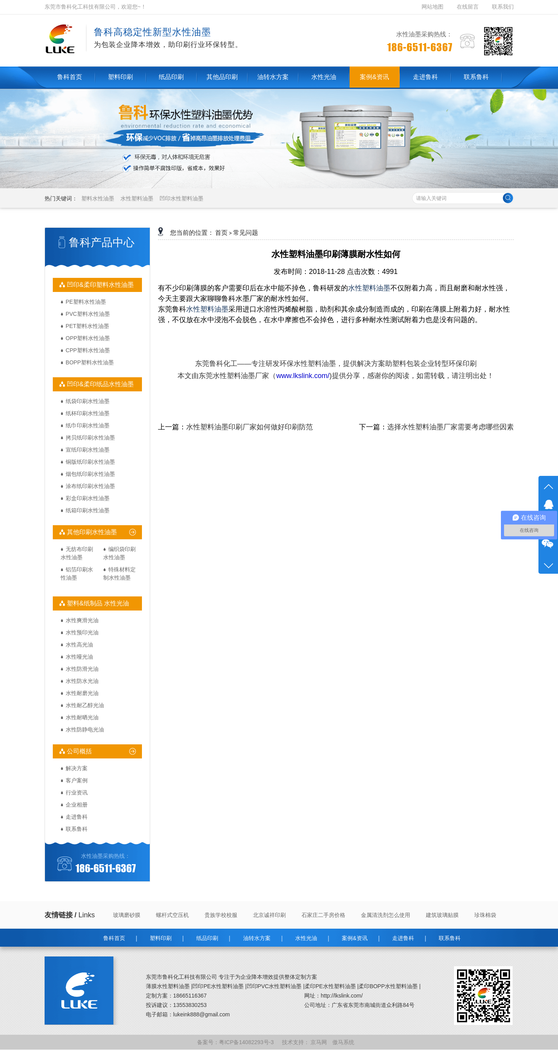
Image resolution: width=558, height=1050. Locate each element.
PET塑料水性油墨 (87, 326)
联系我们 (503, 7)
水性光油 (306, 938)
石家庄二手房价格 (323, 915)
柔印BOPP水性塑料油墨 (388, 986)
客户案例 (77, 780)
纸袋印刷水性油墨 (87, 401)
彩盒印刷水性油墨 (87, 498)
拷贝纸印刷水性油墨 (90, 437)
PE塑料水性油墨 (86, 302)
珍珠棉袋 (485, 915)
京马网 (319, 1042)
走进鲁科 (77, 817)
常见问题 (245, 232)
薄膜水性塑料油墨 (168, 986)
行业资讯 (77, 792)
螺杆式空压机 (172, 915)
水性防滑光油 (82, 669)
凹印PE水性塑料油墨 (218, 986)
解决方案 (77, 768)
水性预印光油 (82, 632)
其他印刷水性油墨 (91, 532)
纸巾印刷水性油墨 (87, 425)
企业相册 (77, 804)
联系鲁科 (77, 829)
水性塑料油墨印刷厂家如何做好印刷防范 (249, 427)
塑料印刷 (161, 938)
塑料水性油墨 (97, 198)
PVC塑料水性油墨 (88, 314)
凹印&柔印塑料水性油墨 (99, 284)
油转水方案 (257, 938)
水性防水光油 (82, 681)
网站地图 (433, 7)
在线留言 (468, 7)
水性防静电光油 (85, 729)
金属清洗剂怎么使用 (385, 915)
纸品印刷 (207, 938)
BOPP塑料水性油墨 (90, 362)
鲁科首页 (114, 938)
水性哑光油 (79, 657)
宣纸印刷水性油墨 (87, 450)
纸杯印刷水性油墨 (87, 413)
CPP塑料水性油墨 (88, 350)
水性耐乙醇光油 (85, 705)
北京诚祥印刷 (269, 915)
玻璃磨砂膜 (126, 915)
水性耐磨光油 (82, 693)
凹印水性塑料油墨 (181, 198)
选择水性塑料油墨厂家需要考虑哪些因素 (450, 427)
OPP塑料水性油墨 (88, 338)
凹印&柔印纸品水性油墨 (99, 384)
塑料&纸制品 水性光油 (97, 603)
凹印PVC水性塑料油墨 (274, 986)
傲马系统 (344, 1042)
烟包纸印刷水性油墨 (90, 474)
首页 (221, 232)
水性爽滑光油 (82, 620)
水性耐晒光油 (82, 717)
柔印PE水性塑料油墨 (330, 986)
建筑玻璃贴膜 (442, 915)
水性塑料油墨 (136, 198)
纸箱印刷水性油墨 (87, 510)
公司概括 (78, 751)
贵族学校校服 (221, 915)
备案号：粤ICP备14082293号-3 (236, 1042)
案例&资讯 (354, 938)
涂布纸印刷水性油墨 (90, 486)
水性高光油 (79, 644)
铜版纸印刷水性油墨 (90, 462)
